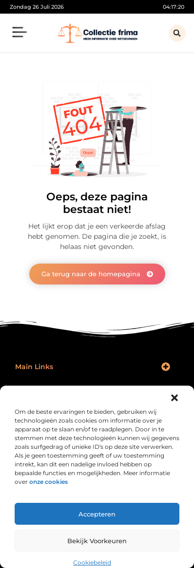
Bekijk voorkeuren (97, 541)
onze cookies (48, 481)
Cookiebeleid (92, 562)
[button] (174, 398)
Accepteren (97, 514)
